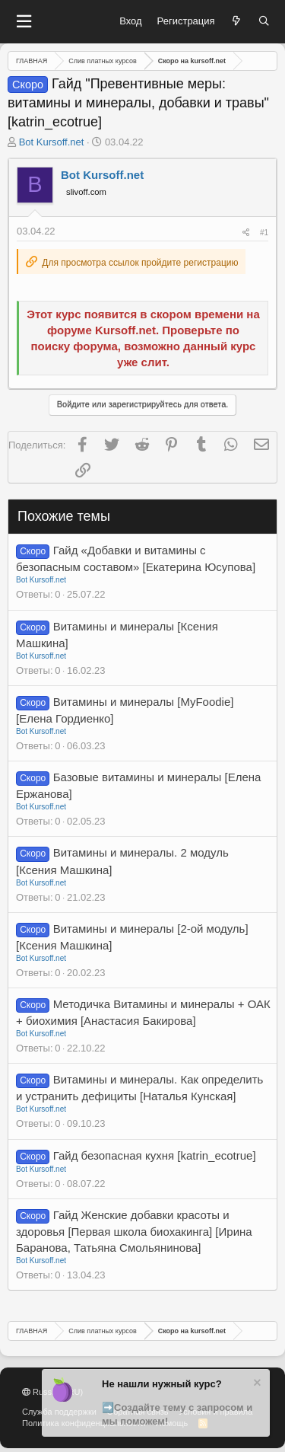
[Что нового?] (237, 21)
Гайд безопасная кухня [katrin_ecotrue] (154, 1155)
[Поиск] (264, 21)
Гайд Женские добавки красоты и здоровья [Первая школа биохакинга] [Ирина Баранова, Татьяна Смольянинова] (134, 1231)
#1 (264, 232)
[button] (23, 22)
